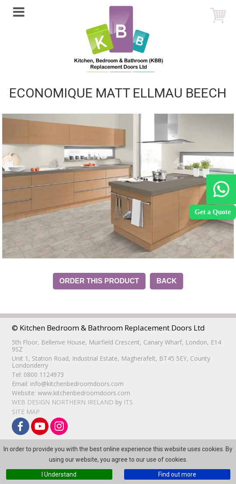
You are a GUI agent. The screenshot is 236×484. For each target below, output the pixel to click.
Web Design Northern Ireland (63, 402)
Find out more (177, 474)
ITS (128, 402)
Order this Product (99, 281)
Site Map (26, 411)
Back (166, 281)
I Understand (59, 474)
